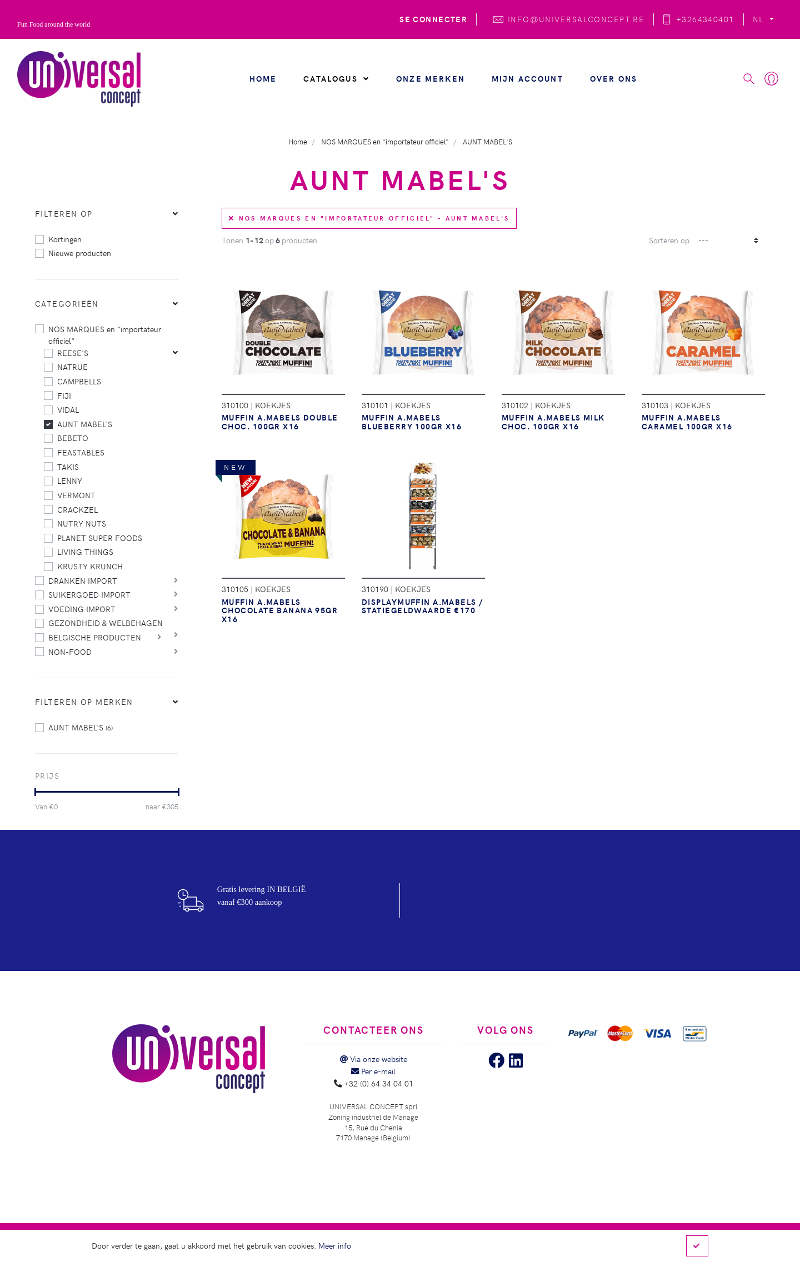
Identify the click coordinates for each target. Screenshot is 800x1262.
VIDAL (68, 409)
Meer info (334, 1245)
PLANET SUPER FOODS (99, 537)
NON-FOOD (70, 651)
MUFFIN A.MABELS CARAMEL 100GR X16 (687, 422)
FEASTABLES (80, 452)
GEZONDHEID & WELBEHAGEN (105, 622)
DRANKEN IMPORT (82, 580)
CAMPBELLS (79, 381)
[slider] (35, 792)
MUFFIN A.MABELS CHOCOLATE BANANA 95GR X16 (280, 610)
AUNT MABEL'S (84, 423)
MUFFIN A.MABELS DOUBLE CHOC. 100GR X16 (280, 422)
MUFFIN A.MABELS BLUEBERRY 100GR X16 (412, 422)
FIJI (64, 395)
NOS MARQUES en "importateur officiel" (104, 335)
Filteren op (64, 213)
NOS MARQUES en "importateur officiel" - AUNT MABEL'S (369, 218)
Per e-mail (373, 1070)
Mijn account (527, 78)
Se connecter (433, 18)
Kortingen (65, 238)
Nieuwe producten (79, 252)
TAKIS (68, 466)
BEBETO (72, 437)
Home (263, 78)
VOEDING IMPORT (82, 608)
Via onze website (373, 1058)
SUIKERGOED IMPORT (89, 594)
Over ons (613, 78)
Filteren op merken (84, 701)
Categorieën (67, 303)
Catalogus (336, 78)
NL (760, 18)
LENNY (69, 480)
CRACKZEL (77, 509)
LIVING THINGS (85, 551)
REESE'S (72, 352)
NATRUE (72, 366)
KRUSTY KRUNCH (90, 566)
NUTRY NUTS (81, 523)
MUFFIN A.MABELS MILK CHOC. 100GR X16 (553, 422)
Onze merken (430, 78)
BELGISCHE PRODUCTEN (94, 637)
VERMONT (76, 494)
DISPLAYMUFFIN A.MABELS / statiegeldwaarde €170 (422, 606)
